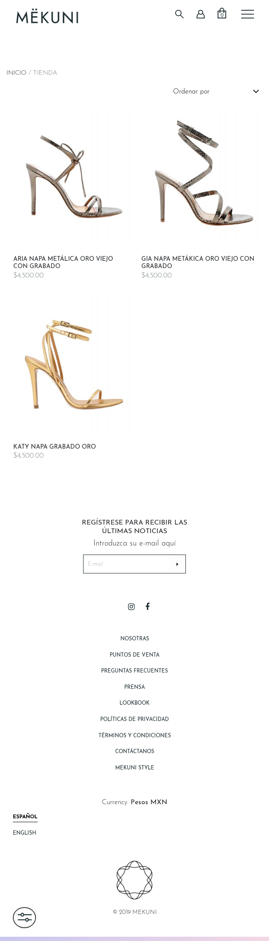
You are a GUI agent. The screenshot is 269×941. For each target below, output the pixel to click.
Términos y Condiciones (135, 736)
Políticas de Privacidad (134, 719)
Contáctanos (134, 751)
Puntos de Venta (134, 655)
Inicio (16, 73)
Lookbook (134, 703)
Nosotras (134, 639)
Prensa (134, 687)
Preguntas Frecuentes (134, 671)
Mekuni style (134, 768)
